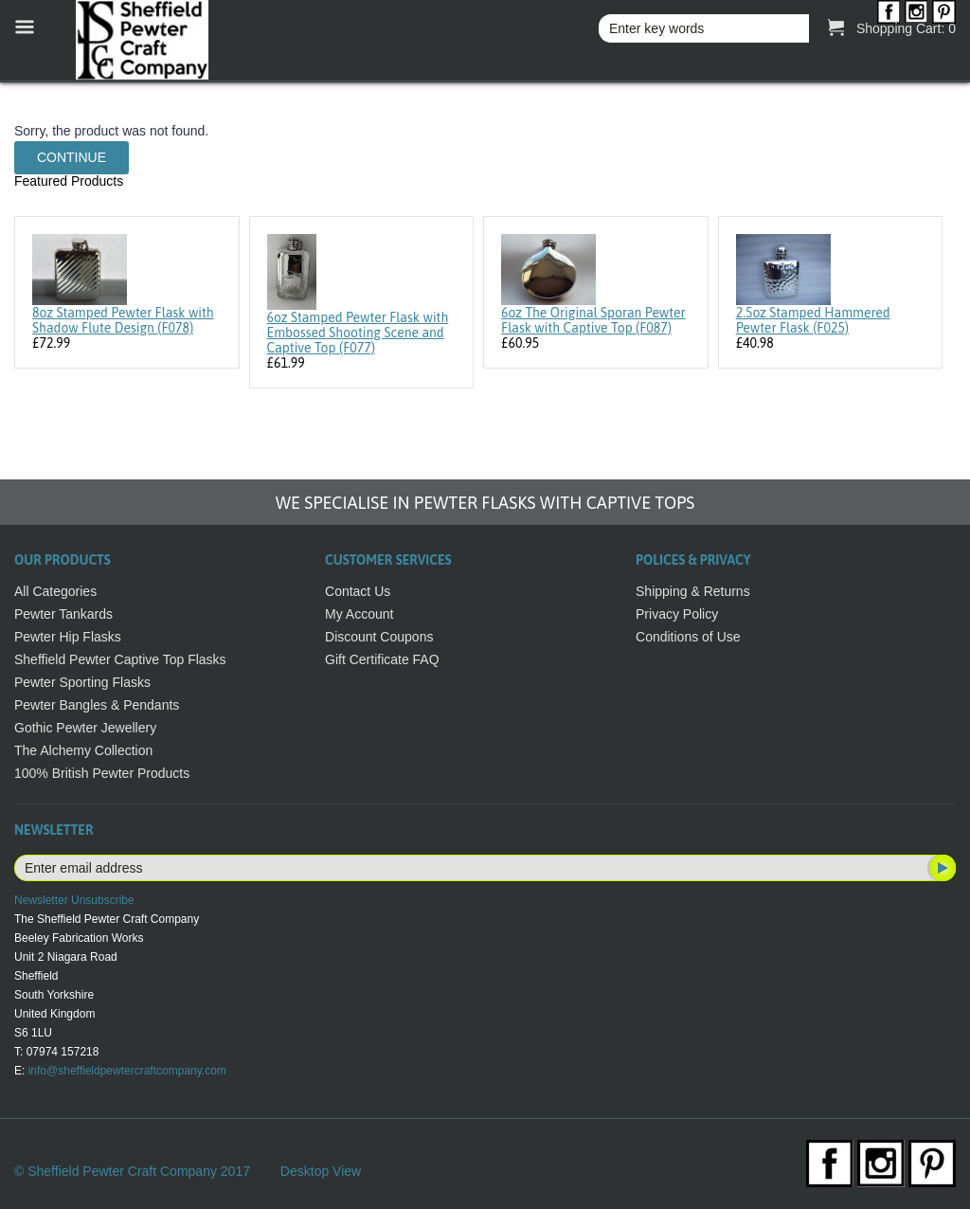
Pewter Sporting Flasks (82, 682)
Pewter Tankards (63, 614)
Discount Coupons (379, 636)
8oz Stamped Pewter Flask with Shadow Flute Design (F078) (123, 320)
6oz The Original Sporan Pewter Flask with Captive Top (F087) (593, 320)
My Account (359, 614)
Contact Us (357, 591)
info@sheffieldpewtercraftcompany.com (127, 1070)
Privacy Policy (677, 614)
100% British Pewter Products (101, 773)
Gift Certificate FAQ (382, 659)
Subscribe (940, 868)
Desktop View (320, 1171)
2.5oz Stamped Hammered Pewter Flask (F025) (813, 320)
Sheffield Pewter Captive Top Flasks (120, 659)
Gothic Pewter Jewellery (85, 727)
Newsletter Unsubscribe (74, 900)
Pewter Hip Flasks (67, 636)
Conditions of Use (688, 636)
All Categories (55, 591)
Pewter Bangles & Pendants (96, 705)
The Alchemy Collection (83, 750)
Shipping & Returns (693, 591)
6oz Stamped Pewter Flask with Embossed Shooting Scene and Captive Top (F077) (358, 332)
